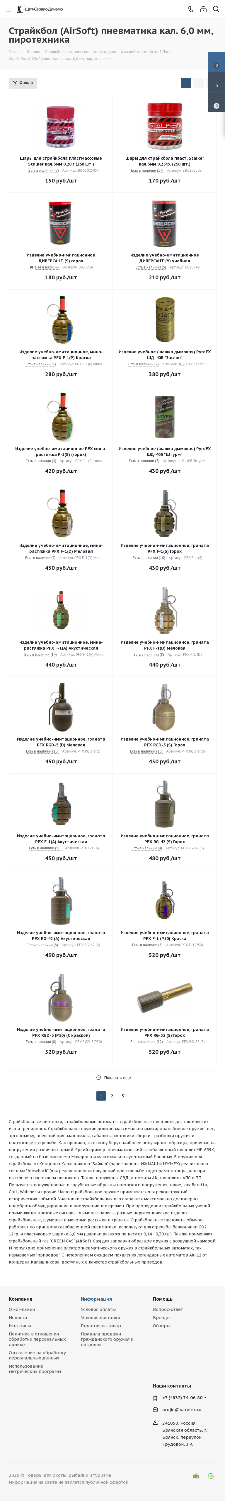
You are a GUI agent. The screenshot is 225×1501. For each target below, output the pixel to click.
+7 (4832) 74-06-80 (182, 1397)
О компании (22, 1309)
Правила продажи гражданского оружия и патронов (107, 1339)
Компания (20, 1299)
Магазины (20, 1325)
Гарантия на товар (101, 1325)
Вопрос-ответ (168, 1309)
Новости (18, 1317)
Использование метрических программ (35, 1368)
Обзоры (161, 1325)
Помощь (163, 1299)
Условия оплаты (98, 1309)
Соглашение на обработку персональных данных (37, 1355)
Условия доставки (100, 1317)
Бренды (162, 1317)
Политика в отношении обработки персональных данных (37, 1339)
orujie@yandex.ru (182, 1409)
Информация (96, 1299)
